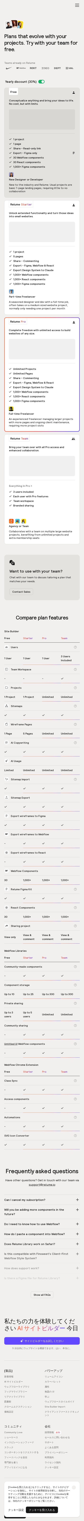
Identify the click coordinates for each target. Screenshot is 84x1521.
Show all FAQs (42, 1294)
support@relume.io (42, 1184)
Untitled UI (11, 1043)
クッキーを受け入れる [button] (42, 1509)
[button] (76, 5)
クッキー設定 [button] (16, 1509)
